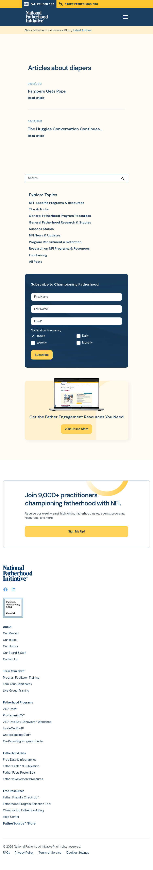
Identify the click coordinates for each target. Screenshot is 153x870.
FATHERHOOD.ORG (39, 4)
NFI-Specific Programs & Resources (56, 203)
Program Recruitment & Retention (55, 242)
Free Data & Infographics (19, 759)
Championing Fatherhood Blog (23, 810)
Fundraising (38, 255)
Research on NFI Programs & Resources (59, 248)
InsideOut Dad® (13, 728)
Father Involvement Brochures (23, 779)
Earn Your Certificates (17, 684)
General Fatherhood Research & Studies (60, 222)
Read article (36, 97)
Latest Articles (82, 30)
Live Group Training (16, 690)
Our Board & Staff (14, 652)
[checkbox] (76, 340)
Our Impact (10, 639)
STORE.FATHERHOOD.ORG (78, 4)
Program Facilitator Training (21, 677)
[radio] (53, 336)
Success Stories (41, 229)
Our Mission (11, 633)
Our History (10, 646)
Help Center (11, 816)
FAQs (6, 852)
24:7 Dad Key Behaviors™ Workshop (27, 721)
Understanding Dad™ (17, 734)
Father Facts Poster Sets (19, 772)
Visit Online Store (76, 429)
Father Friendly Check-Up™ (21, 797)
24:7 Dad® (10, 709)
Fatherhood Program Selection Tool (27, 804)
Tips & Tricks (39, 209)
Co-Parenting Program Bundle (23, 741)
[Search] (76, 178)
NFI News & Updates (44, 235)
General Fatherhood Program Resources (60, 216)
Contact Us (10, 659)
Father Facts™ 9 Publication (21, 766)
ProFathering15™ (14, 715)
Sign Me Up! (76, 531)
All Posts (35, 261)
